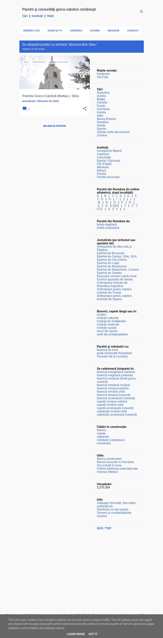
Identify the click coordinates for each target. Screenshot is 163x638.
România (103, 122)
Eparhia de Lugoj (108, 263)
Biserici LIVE (30, 30)
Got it (93, 634)
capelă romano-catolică (112, 401)
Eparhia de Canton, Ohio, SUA (117, 256)
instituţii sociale (107, 327)
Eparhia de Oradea (109, 272)
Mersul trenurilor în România (115, 462)
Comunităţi (104, 157)
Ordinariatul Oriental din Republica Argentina (112, 284)
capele (101, 433)
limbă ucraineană (108, 227)
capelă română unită (110, 404)
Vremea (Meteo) (107, 471)
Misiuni (101, 170)
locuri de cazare (107, 331)
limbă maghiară (107, 224)
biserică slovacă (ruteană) (113, 394)
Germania (103, 109)
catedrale (103, 436)
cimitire (101, 314)
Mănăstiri (103, 167)
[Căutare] (141, 11)
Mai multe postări (54, 126)
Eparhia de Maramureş (112, 266)
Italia (100, 115)
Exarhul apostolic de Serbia (115, 279)
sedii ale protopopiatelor (112, 334)
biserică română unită (111, 391)
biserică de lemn (107, 349)
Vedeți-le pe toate (33, 49)
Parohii (101, 173)
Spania (101, 128)
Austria (101, 95)
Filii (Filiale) (104, 163)
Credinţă (75, 30)
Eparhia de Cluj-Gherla (112, 259)
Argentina (103, 92)
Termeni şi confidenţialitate (114, 512)
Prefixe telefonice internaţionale (117, 468)
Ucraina (102, 135)
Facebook (103, 73)
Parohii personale (108, 177)
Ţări (25, 16)
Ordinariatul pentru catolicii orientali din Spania (114, 297)
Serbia (101, 125)
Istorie (94, 30)
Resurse (112, 30)
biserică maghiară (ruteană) (115, 375)
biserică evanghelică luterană (116, 371)
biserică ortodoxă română (113, 385)
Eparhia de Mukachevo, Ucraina (118, 269)
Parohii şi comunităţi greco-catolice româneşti (59, 9)
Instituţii (37, 16)
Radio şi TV (53, 30)
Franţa (101, 105)
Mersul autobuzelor (109, 458)
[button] (85, 108)
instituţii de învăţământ (111, 321)
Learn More (76, 634)
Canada (102, 102)
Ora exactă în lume (109, 465)
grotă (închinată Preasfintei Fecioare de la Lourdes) (114, 355)
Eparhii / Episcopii (108, 160)
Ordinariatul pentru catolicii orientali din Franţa (114, 291)
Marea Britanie (106, 118)
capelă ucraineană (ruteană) (115, 408)
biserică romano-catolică (113, 388)
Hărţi (50, 16)
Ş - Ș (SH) (112, 205)
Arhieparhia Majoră (109, 150)
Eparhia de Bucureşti (110, 253)
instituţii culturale (108, 317)
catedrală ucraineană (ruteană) (117, 414)
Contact (132, 30)
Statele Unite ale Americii (113, 132)
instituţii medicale (108, 324)
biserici (101, 430)
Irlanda (101, 112)
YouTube (102, 77)
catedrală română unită (112, 411)
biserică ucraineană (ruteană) (116, 398)
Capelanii (103, 154)
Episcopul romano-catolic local (116, 276)
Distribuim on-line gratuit (113, 509)
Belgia (101, 99)
